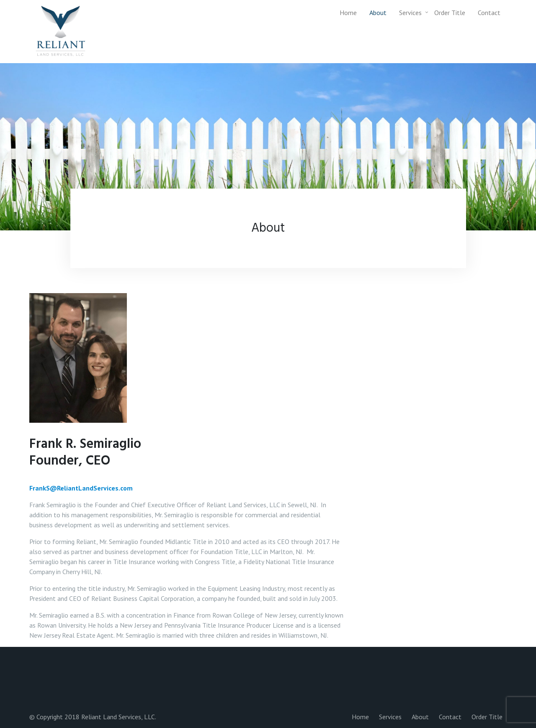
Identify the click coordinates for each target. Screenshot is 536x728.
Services (410, 12)
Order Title (449, 12)
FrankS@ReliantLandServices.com (81, 488)
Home (348, 12)
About (378, 12)
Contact (489, 12)
